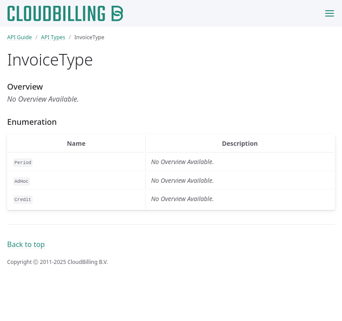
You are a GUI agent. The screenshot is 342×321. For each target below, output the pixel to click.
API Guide (19, 37)
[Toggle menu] (329, 13)
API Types (53, 37)
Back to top (26, 244)
